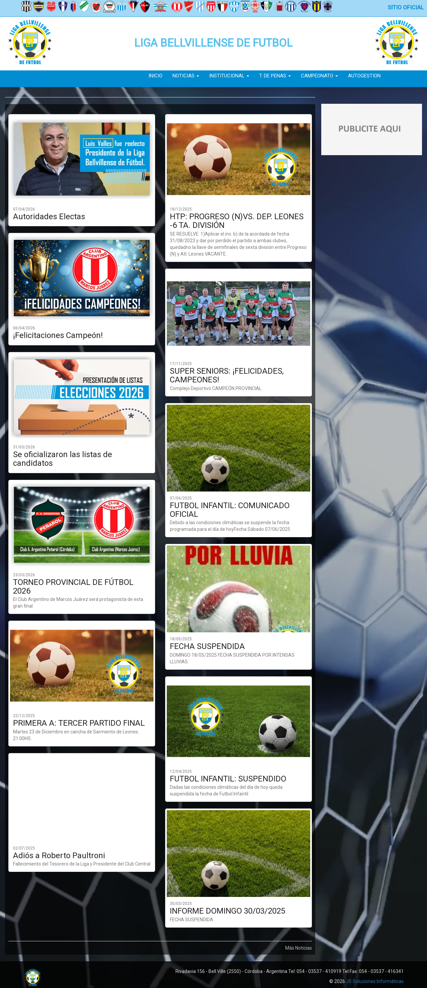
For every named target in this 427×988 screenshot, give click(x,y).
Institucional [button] (229, 76)
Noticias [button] (185, 76)
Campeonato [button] (319, 76)
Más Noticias (298, 948)
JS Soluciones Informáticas (375, 981)
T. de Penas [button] (275, 76)
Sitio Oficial (406, 7)
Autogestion (364, 76)
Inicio (155, 76)
